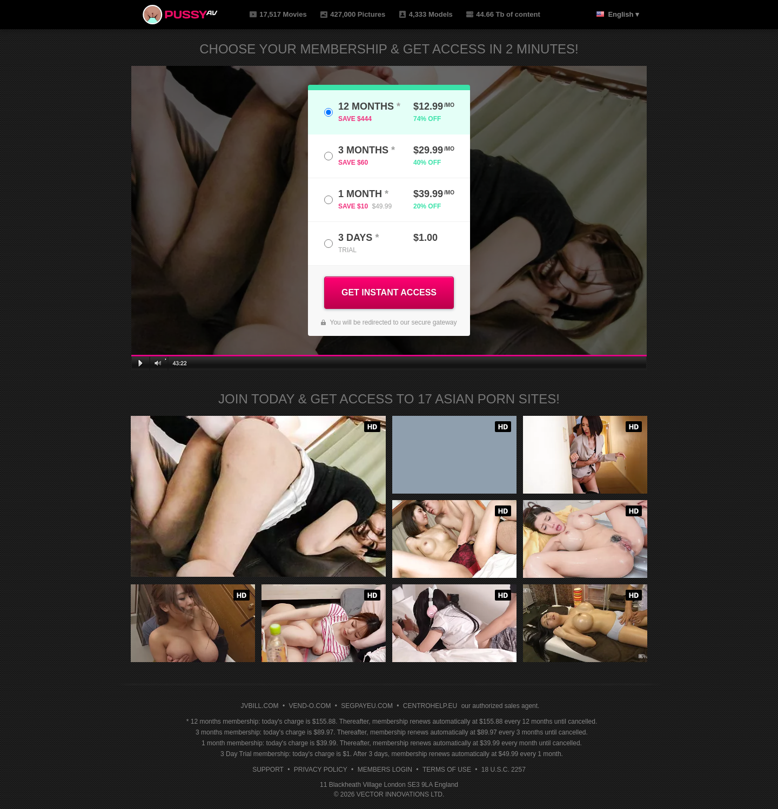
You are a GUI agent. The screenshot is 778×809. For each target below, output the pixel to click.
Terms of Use (446, 769)
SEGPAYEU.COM (367, 706)
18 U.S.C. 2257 (503, 769)
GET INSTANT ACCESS (389, 292)
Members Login (385, 769)
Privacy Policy (320, 769)
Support (268, 769)
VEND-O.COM (310, 706)
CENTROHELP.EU (430, 706)
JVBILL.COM (260, 706)
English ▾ (623, 14)
